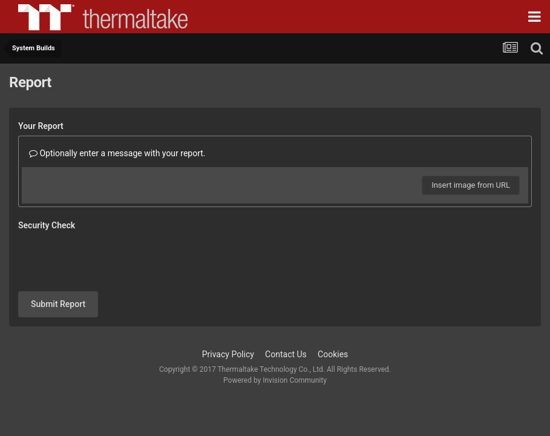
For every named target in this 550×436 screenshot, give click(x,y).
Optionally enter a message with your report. (117, 153)
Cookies (333, 307)
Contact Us (286, 307)
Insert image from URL (470, 185)
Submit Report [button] (58, 257)
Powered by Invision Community (275, 333)
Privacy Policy (228, 307)
